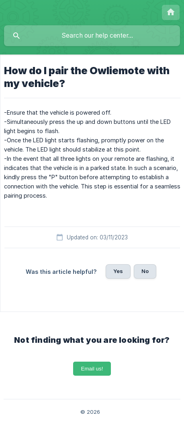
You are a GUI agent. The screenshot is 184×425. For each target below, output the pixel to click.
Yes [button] (118, 271)
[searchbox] (92, 35)
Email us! (92, 369)
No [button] (145, 271)
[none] (171, 12)
